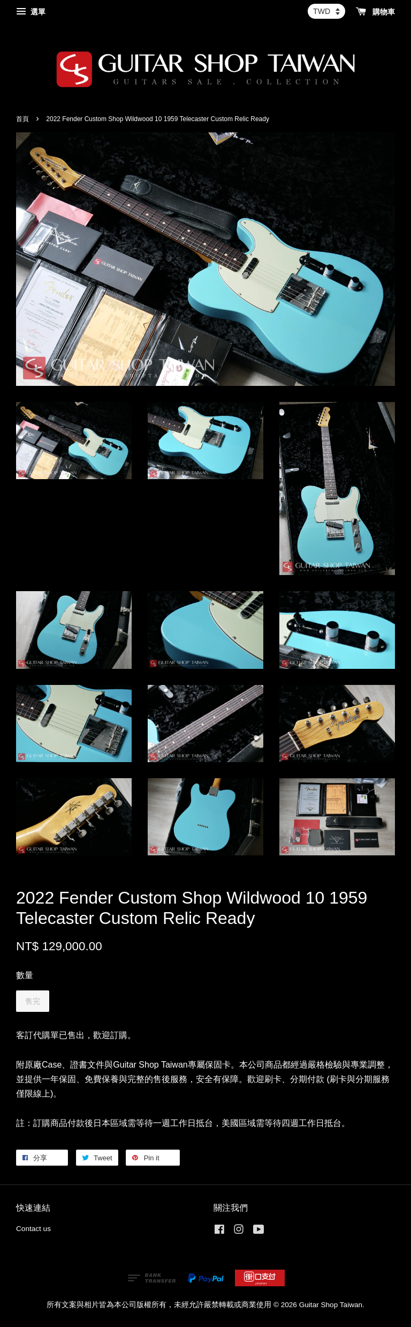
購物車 (375, 12)
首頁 (22, 119)
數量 (24, 975)
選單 (30, 12)
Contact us (33, 1229)
